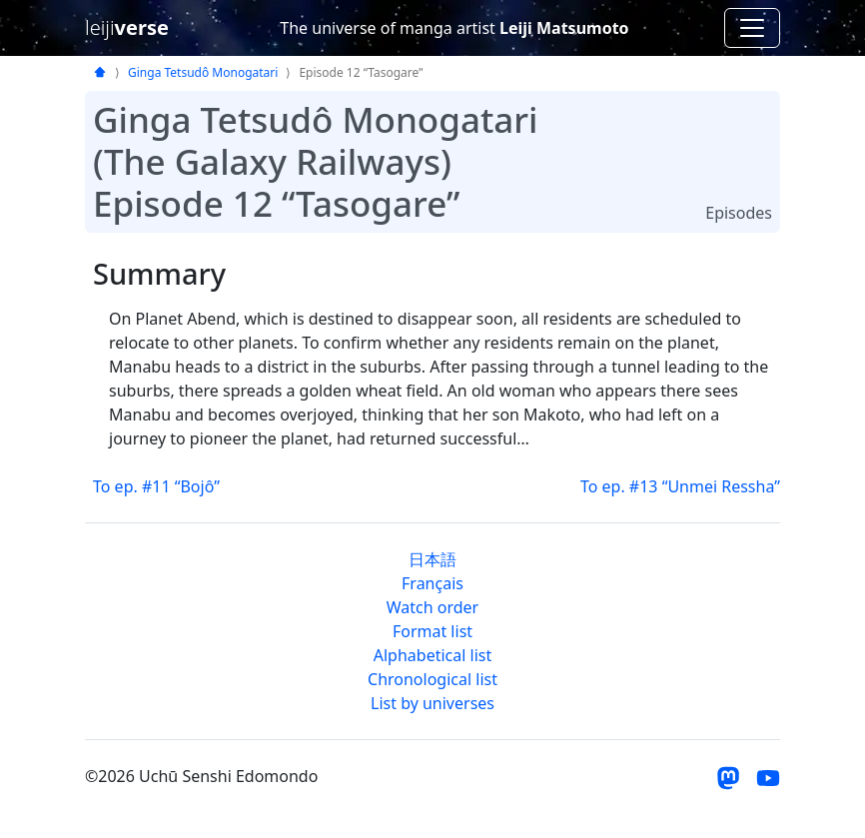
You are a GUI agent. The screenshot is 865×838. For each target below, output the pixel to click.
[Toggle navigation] (752, 28)
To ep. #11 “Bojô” (156, 486)
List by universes (432, 703)
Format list (432, 631)
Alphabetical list (432, 655)
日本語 (432, 559)
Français (432, 583)
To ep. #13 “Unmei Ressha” (680, 486)
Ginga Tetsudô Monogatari (203, 72)
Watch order (432, 607)
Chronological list (432, 679)
